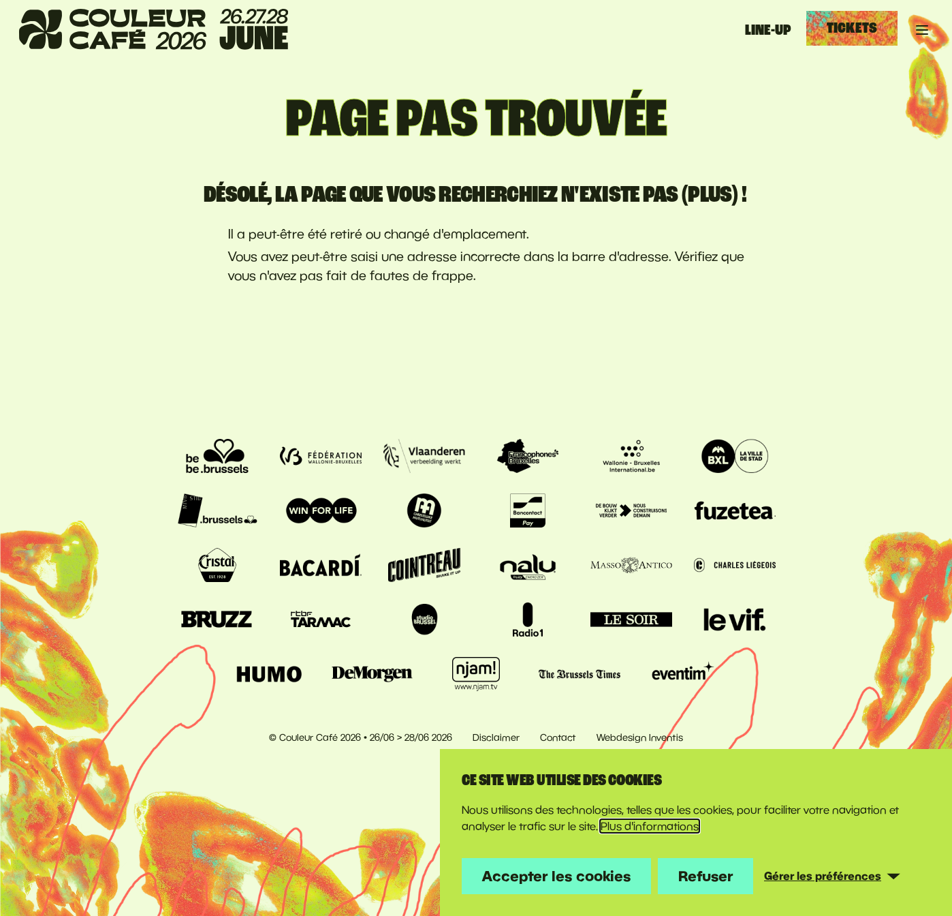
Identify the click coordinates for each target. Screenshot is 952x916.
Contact (558, 737)
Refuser (705, 876)
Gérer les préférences (822, 876)
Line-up (768, 30)
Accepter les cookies (556, 876)
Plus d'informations (650, 826)
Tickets (852, 28)
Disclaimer (496, 737)
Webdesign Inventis (640, 737)
